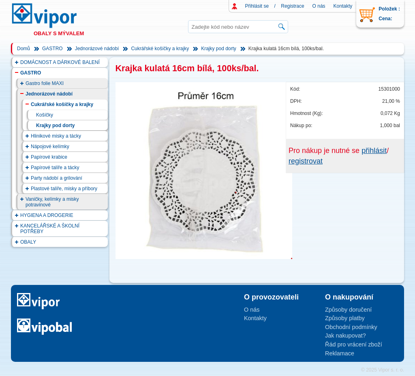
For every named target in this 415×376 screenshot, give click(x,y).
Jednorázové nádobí (97, 48)
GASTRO (52, 48)
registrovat (306, 161)
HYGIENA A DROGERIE (46, 215)
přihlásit (374, 151)
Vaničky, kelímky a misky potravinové (52, 202)
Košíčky (44, 115)
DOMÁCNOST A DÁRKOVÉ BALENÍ (60, 62)
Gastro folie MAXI (45, 83)
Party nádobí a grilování (56, 178)
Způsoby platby (345, 318)
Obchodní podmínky (351, 327)
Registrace (292, 6)
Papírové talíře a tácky (55, 167)
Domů (23, 48)
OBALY (28, 242)
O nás (318, 6)
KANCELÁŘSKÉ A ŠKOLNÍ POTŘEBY (49, 228)
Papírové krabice (49, 157)
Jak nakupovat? (345, 335)
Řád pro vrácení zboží (353, 344)
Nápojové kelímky (50, 146)
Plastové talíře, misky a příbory (64, 188)
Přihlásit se (257, 6)
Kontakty (343, 6)
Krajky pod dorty (218, 48)
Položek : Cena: (389, 13)
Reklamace (339, 353)
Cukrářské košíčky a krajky (160, 48)
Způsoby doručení (348, 309)
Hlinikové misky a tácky (56, 136)
